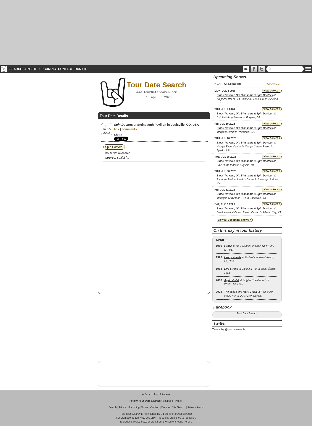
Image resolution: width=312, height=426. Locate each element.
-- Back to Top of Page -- (156, 394)
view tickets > (272, 90)
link (116, 129)
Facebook (167, 400)
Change (273, 83)
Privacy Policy (196, 407)
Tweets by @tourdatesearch (228, 329)
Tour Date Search (247, 313)
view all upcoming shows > (234, 219)
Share (118, 135)
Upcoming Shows (138, 407)
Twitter (179, 400)
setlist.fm (123, 157)
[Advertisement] (156, 32)
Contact (65, 69)
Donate (81, 69)
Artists (30, 69)
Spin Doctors (114, 147)
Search (16, 69)
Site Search (178, 407)
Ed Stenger (167, 413)
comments (129, 129)
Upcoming (47, 69)
